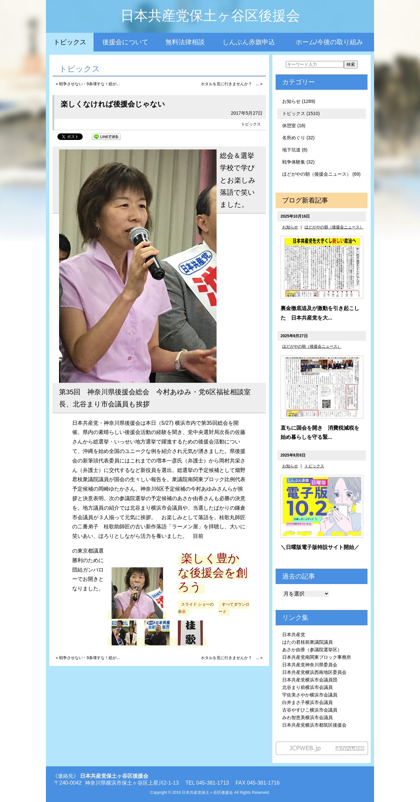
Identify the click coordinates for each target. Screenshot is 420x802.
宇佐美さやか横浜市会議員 (309, 694)
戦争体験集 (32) (298, 162)
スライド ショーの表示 (196, 608)
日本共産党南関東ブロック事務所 (316, 657)
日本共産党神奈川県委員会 (309, 664)
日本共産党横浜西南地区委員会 (314, 672)
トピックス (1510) (301, 113)
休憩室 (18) (293, 125)
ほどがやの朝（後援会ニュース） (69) (321, 174)
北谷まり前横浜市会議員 (307, 687)
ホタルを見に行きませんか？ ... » (231, 84)
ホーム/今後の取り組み (329, 42)
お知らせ (290, 227)
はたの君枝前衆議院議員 (307, 642)
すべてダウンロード (234, 608)
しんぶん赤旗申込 (248, 42)
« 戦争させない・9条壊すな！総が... (88, 84)
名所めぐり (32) (298, 137)
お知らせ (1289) (298, 101)
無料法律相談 (185, 42)
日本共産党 (293, 634)
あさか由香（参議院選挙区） (312, 649)
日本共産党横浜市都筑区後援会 (314, 725)
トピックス (69, 42)
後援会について (125, 42)
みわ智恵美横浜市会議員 (307, 717)
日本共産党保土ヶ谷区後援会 (210, 15)
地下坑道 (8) (294, 149)
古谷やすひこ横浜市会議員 (309, 710)
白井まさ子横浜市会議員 (307, 702)
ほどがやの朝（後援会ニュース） (334, 227)
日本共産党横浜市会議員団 (309, 679)
